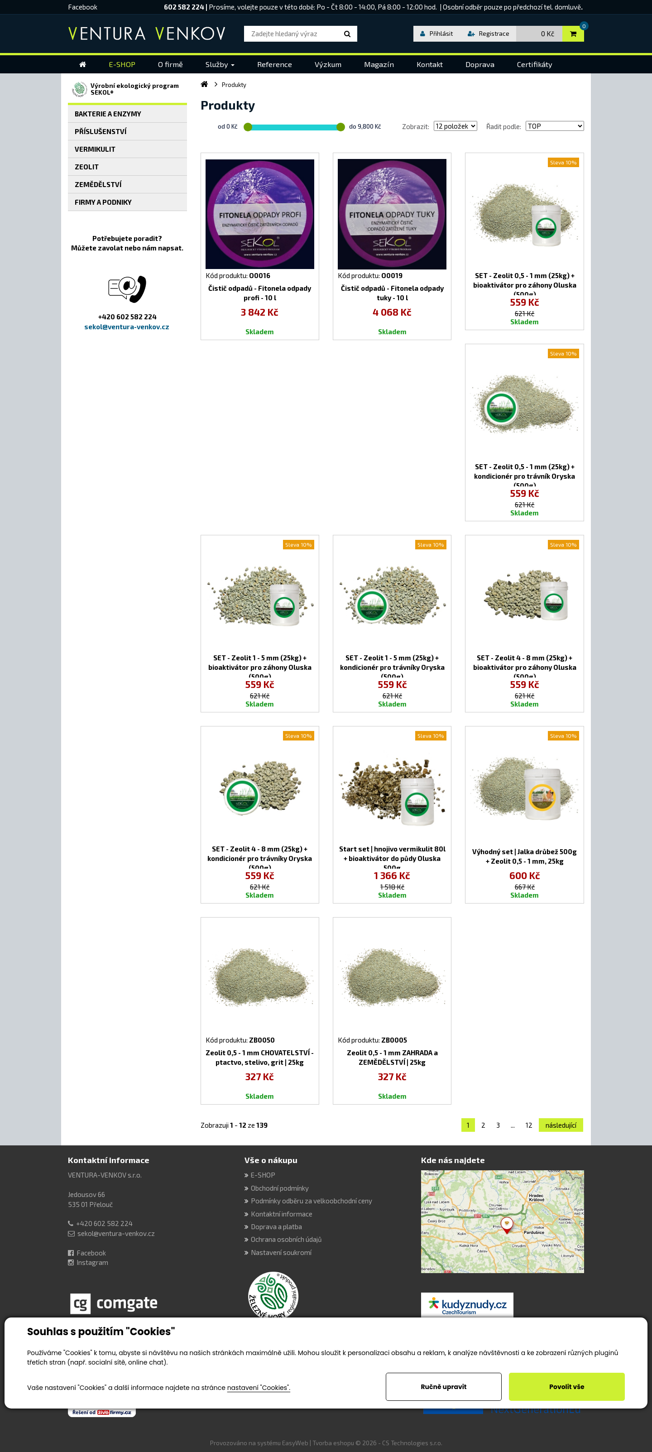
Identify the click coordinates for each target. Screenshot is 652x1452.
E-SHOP (263, 1175)
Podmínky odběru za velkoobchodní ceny (311, 1201)
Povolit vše (566, 1386)
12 (529, 1125)
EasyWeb (295, 1443)
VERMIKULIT (95, 149)
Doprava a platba (276, 1226)
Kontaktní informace (108, 1160)
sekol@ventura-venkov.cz (116, 1233)
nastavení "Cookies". (258, 1387)
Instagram (92, 1262)
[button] (220, 64)
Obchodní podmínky (280, 1188)
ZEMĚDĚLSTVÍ (98, 184)
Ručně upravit (443, 1386)
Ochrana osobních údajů (286, 1239)
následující (561, 1125)
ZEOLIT (87, 167)
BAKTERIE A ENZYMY (108, 114)
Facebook (82, 7)
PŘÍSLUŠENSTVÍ (100, 131)
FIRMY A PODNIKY (103, 202)
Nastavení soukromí (281, 1252)
